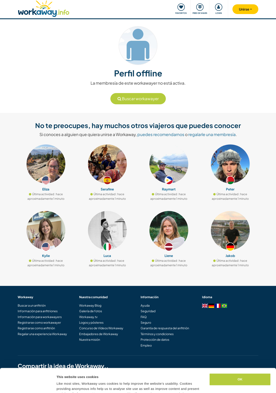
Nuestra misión (89, 339)
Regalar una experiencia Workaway (42, 334)
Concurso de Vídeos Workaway (101, 328)
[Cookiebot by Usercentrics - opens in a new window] (28, 384)
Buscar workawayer (138, 98)
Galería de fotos (90, 311)
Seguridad (148, 311)
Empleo (146, 345)
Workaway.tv (88, 317)
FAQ (144, 317)
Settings (62, 384)
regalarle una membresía (212, 134)
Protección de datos (155, 339)
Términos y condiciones (157, 334)
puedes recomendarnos (160, 134)
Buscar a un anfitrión (32, 305)
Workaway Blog (90, 305)
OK (240, 358)
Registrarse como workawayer (39, 322)
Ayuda (145, 305)
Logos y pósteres (91, 322)
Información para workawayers (40, 317)
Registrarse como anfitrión (36, 328)
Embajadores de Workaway (98, 334)
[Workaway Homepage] (44, 8)
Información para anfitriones (38, 311)
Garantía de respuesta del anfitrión (165, 328)
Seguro (146, 322)
